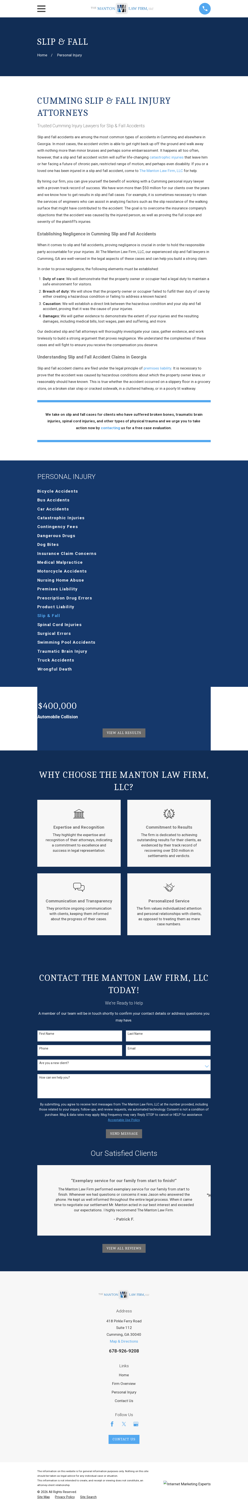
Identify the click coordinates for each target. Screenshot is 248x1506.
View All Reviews (124, 1248)
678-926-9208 (124, 1351)
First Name (46, 1033)
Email (131, 1048)
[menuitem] (124, 491)
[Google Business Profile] (136, 1424)
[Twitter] (124, 1424)
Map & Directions (124, 1341)
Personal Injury (124, 1392)
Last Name (135, 1033)
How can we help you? (54, 1077)
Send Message (124, 1133)
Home (124, 1375)
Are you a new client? (54, 1063)
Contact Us (124, 1401)
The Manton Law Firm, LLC (161, 170)
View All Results (124, 733)
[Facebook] (112, 1424)
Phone (43, 1048)
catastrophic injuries (167, 157)
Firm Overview (124, 1383)
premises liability (157, 368)
